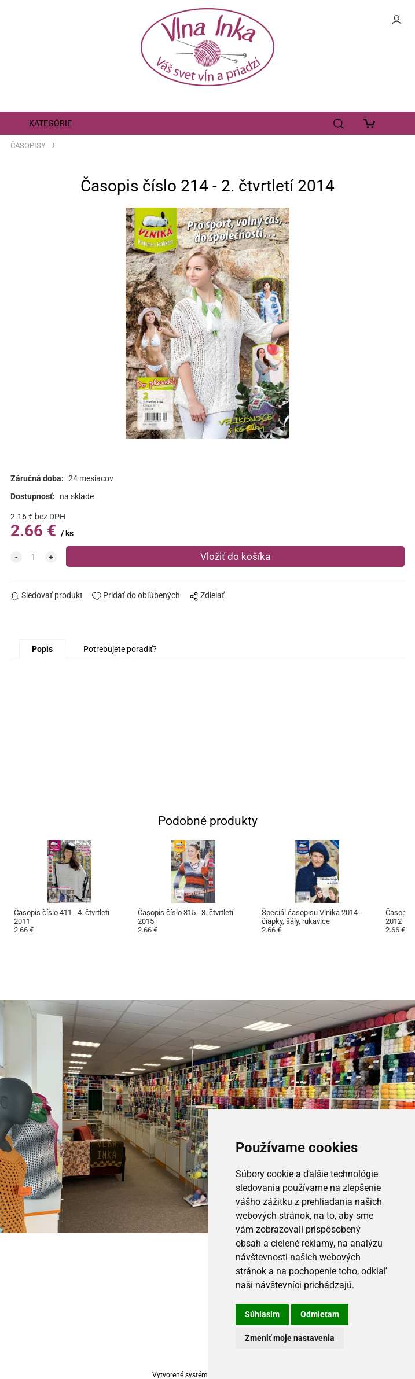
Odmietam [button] (319, 1314)
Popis (42, 649)
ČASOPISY (28, 145)
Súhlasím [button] (262, 1314)
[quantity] (33, 557)
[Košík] (372, 123)
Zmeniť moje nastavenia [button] (290, 1338)
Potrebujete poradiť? (120, 649)
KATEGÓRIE (50, 123)
